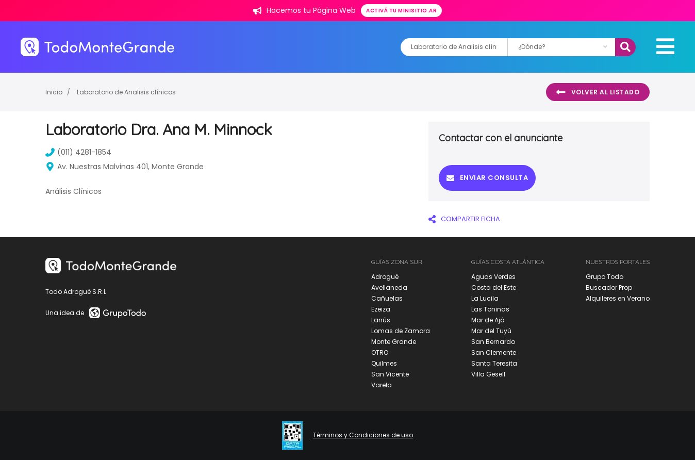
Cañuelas (387, 298)
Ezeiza (380, 309)
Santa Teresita (494, 363)
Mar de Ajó (487, 320)
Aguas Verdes (493, 276)
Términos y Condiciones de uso (363, 435)
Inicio (53, 92)
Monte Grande (393, 341)
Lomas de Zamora (400, 330)
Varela (381, 385)
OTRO (379, 352)
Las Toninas (490, 309)
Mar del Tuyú (491, 330)
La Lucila (485, 298)
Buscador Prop (609, 287)
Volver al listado (597, 92)
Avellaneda (389, 287)
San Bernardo (493, 341)
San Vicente (390, 374)
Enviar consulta (487, 178)
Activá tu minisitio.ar (401, 10)
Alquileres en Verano (618, 298)
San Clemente (493, 352)
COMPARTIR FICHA (464, 219)
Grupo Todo (604, 276)
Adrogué (385, 276)
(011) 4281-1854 (78, 152)
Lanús (380, 320)
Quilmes (384, 363)
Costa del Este (493, 287)
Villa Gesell (488, 374)
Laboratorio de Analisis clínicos (126, 92)
